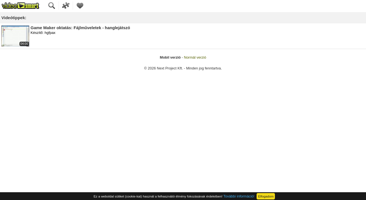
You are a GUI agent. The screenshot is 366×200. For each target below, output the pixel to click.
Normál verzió (195, 57)
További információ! (238, 196)
